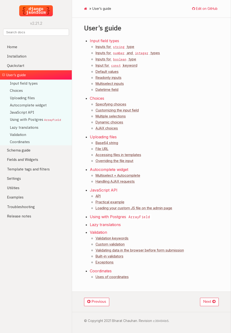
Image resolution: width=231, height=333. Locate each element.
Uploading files (22, 97)
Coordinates (20, 141)
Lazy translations (24, 127)
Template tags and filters (28, 169)
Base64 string (107, 143)
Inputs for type (115, 47)
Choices (16, 90)
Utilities (13, 187)
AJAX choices (107, 128)
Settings (14, 178)
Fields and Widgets (22, 159)
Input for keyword (116, 65)
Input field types (24, 83)
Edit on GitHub (206, 9)
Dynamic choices (109, 122)
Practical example (110, 202)
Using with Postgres (35, 119)
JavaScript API (22, 112)
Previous (96, 302)
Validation (18, 134)
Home (12, 46)
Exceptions (105, 262)
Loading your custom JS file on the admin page (134, 208)
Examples (15, 197)
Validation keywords (112, 238)
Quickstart (15, 65)
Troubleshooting (21, 206)
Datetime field (107, 90)
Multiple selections (111, 116)
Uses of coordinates (112, 277)
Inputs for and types (128, 53)
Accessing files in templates (118, 155)
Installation (16, 56)
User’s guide (14, 74)
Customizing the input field (117, 110)
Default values (107, 72)
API (98, 196)
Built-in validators (109, 256)
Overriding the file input (114, 161)
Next (209, 302)
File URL (102, 149)
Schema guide (18, 150)
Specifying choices (111, 104)
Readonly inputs (109, 78)
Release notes (19, 216)
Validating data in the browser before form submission (140, 250)
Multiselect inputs (110, 84)
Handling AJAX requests (115, 181)
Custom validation (110, 244)
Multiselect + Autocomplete (118, 175)
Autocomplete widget (28, 105)
